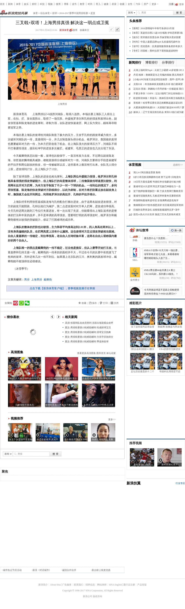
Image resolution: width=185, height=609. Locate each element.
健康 (106, 4)
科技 (42, 4)
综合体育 (45, 13)
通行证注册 (129, 584)
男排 (27, 279)
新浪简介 (43, 584)
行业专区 (180, 483)
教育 (82, 4)
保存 (94, 303)
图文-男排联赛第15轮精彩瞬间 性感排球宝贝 (88, 327)
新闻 (10, 4)
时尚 (90, 4)
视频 (50, 4)
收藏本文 (84, 30)
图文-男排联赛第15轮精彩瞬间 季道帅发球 (86, 341)
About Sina (55, 584)
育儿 (98, 4)
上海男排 (36, 279)
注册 (171, 4)
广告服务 (66, 584)
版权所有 (97, 596)
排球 (54, 13)
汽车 (138, 4)
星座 (114, 4)
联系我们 (78, 584)
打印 (105, 303)
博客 (66, 4)
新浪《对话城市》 (42, 570)
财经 (34, 4)
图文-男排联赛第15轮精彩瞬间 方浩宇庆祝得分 (89, 337)
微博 (58, 4)
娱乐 (26, 4)
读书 (74, 4)
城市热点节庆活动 (12, 570)
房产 (146, 4)
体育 (18, 4)
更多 (154, 4)
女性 (130, 4)
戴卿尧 (48, 279)
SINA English (115, 584)
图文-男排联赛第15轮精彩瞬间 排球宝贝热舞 (88, 332)
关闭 (116, 303)
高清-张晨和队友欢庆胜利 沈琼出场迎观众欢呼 (89, 323)
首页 (2, 4)
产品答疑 (142, 584)
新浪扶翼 (134, 483)
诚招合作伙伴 (69, 570)
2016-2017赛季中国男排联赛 (73, 13)
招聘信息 (90, 584)
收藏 (122, 4)
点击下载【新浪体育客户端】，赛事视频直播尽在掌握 (62, 288)
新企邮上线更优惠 (101, 570)
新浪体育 (64, 30)
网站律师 (102, 584)
